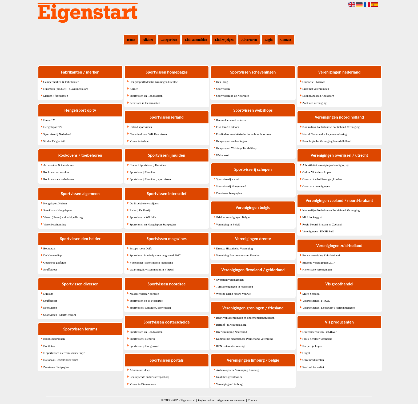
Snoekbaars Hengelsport (57, 210)
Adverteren (249, 40)
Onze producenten (313, 359)
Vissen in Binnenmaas (143, 384)
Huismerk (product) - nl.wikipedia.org (65, 88)
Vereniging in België (228, 224)
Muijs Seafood (310, 293)
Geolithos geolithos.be (229, 376)
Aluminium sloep (140, 369)
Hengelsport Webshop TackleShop (236, 148)
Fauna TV (49, 120)
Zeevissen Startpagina (56, 367)
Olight (306, 352)
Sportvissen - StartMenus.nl (59, 314)
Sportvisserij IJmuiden (143, 172)
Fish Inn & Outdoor (227, 126)
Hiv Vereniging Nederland (231, 331)
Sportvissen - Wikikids (143, 217)
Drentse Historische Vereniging (234, 248)
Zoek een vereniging (314, 102)
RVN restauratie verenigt (230, 346)
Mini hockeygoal (312, 217)
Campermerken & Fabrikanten (61, 81)
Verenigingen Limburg (229, 384)
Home (131, 40)
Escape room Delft (140, 248)
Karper (134, 88)
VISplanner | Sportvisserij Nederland (151, 262)
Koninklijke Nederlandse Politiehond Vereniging (244, 338)
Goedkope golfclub (54, 262)
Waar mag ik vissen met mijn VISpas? (152, 269)
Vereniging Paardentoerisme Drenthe (237, 255)
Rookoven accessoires (56, 172)
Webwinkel (222, 155)
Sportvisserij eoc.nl (227, 179)
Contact (285, 40)
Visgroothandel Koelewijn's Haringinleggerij (328, 307)
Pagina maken (206, 400)
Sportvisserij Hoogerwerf (144, 346)
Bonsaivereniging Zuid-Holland (321, 255)
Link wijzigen (224, 40)
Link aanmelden (196, 40)
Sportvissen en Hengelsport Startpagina (153, 224)
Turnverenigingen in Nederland (234, 286)
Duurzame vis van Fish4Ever (319, 331)
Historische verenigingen (317, 269)
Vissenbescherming (54, 224)
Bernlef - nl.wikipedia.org (231, 324)
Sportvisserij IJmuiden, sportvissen (150, 179)
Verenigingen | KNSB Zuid (318, 231)
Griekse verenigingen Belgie (233, 217)
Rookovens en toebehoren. (58, 179)
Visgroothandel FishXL (316, 300)
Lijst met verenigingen (315, 88)
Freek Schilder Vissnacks (317, 338)
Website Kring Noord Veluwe (233, 293)
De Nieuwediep (52, 255)
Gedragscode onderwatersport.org (149, 376)
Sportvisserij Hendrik (142, 338)
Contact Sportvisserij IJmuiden (148, 165)
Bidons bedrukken (54, 338)
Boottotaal (49, 248)
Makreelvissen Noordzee (144, 293)
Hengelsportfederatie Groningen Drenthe (154, 81)
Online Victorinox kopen (316, 172)
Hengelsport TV (52, 126)
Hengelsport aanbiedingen (231, 141)
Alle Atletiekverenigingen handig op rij (325, 165)
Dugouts (48, 293)
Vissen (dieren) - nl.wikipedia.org (63, 217)
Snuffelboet (50, 269)
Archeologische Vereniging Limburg (237, 369)
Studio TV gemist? (54, 141)
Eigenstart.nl (187, 400)
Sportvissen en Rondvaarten (146, 95)
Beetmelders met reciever (231, 120)
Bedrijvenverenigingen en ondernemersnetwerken (245, 317)
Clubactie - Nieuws (313, 81)
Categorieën (168, 40)
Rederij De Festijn (140, 210)
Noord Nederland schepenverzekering (324, 134)
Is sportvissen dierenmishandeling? (64, 352)
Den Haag (222, 81)
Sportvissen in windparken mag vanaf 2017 (155, 255)
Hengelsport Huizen (55, 203)
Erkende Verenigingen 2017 (318, 262)
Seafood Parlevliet (313, 367)
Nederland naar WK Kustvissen (148, 134)
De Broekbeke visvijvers (144, 203)
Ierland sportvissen (141, 126)
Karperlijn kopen (312, 346)
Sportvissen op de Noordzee (146, 300)
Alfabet (148, 40)
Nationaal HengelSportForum (60, 359)
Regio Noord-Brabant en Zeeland (321, 224)
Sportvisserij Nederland (57, 134)
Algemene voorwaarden (231, 400)
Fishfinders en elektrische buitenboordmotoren (243, 134)
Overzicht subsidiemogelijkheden (322, 179)
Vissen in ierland (139, 141)
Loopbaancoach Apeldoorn (318, 95)
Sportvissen (50, 307)
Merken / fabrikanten (55, 95)
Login (269, 40)
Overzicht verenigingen (230, 279)
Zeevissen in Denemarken (145, 102)
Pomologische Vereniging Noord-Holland (326, 141)
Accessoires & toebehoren (58, 165)
